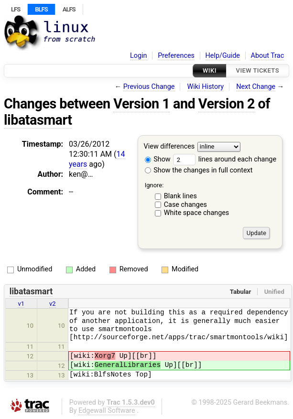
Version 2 (226, 104)
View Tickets (257, 70)
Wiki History (205, 87)
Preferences (176, 56)
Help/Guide (223, 56)
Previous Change (149, 87)
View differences (169, 147)
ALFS (69, 9)
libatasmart (38, 120)
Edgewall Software (106, 411)
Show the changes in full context (199, 170)
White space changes (196, 213)
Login (138, 56)
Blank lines (180, 196)
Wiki (210, 70)
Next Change (255, 87)
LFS (15, 9)
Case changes (185, 205)
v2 (52, 303)
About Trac (267, 56)
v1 (21, 303)
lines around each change (224, 159)
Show (158, 159)
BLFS (41, 9)
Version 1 (141, 104)
